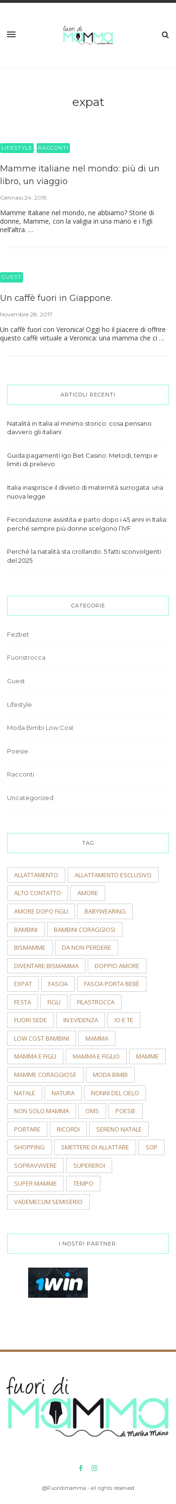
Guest (11, 277)
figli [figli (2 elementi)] (54, 1002)
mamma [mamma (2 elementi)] (96, 1038)
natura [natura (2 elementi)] (63, 1093)
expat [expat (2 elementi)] (23, 983)
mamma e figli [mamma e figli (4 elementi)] (35, 1056)
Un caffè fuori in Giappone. (56, 298)
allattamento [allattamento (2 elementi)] (36, 875)
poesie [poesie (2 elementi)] (125, 1111)
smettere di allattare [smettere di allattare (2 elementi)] (95, 1147)
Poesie (17, 751)
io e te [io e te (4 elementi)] (124, 1020)
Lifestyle (16, 148)
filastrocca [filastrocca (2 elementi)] (96, 1002)
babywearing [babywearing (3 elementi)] (105, 911)
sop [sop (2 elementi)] (151, 1147)
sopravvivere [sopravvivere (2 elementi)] (35, 1165)
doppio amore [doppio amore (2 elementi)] (117, 966)
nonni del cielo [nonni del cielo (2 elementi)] (115, 1093)
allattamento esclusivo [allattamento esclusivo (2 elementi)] (113, 875)
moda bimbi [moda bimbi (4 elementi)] (110, 1074)
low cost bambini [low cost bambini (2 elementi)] (41, 1038)
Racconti (53, 148)
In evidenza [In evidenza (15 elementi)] (80, 1020)
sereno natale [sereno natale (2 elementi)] (119, 1129)
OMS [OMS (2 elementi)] (92, 1111)
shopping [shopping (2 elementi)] (29, 1147)
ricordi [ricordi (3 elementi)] (68, 1129)
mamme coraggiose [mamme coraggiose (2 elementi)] (45, 1074)
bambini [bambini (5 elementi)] (26, 929)
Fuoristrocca (26, 657)
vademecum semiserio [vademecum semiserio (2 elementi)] (48, 1201)
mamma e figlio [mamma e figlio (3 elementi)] (96, 1056)
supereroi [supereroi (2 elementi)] (89, 1165)
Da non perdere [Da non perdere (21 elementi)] (86, 947)
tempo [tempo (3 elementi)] (83, 1183)
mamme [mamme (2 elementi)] (147, 1056)
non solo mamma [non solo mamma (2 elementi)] (41, 1111)
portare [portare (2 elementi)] (27, 1129)
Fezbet (18, 634)
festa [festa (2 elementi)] (22, 1002)
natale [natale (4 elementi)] (24, 1093)
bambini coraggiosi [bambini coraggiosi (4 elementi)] (84, 929)
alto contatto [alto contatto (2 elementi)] (37, 893)
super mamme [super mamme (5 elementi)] (35, 1183)
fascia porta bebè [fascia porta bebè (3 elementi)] (111, 983)
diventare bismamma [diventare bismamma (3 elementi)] (46, 966)
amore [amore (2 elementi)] (87, 893)
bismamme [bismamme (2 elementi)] (30, 947)
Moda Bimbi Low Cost (40, 727)
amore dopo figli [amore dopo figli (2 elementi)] (41, 911)
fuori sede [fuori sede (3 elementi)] (30, 1020)
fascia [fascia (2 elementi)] (58, 983)
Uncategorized (30, 797)
